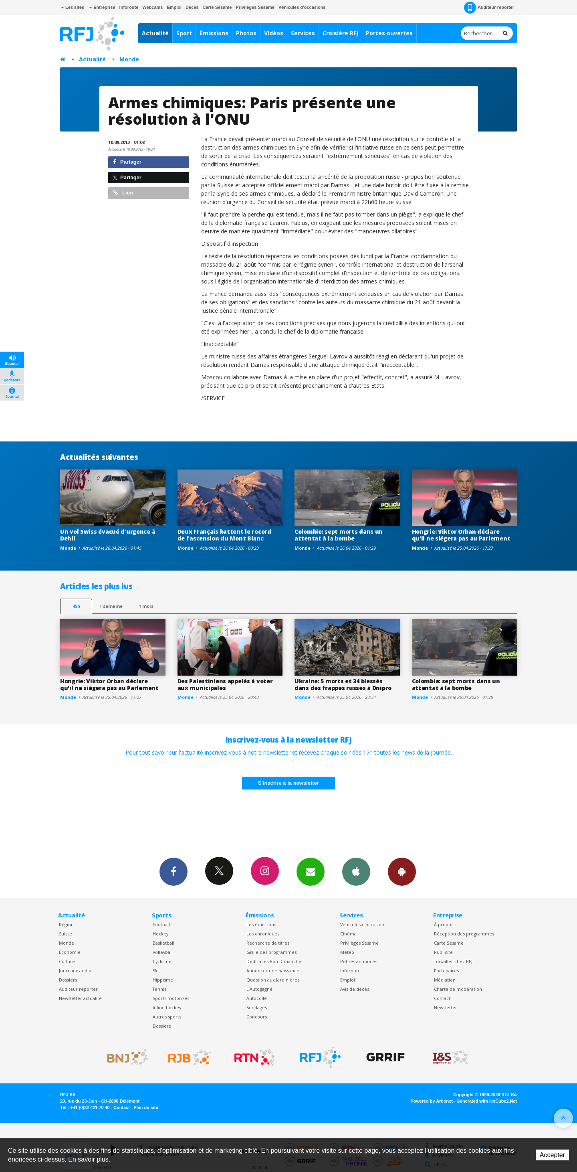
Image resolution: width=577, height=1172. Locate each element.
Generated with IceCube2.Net (487, 1101)
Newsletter (445, 1007)
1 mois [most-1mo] (146, 606)
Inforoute (129, 7)
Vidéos (273, 33)
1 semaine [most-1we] (111, 606)
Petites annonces (358, 961)
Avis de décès (354, 989)
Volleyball (163, 952)
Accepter (552, 1155)
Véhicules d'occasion (362, 924)
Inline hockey (167, 1007)
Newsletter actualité (80, 998)
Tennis (159, 989)
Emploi (174, 7)
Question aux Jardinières (272, 979)
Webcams (152, 7)
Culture (67, 961)
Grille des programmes (271, 952)
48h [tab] (76, 606)
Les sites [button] (72, 7)
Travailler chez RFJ (453, 961)
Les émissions (261, 924)
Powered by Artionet (432, 1101)
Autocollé (256, 998)
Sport (184, 33)
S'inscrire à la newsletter (288, 783)
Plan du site (145, 1107)
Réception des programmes (464, 933)
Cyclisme (162, 961)
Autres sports (167, 1016)
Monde (129, 59)
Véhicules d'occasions (302, 7)
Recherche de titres (267, 942)
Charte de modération (458, 989)
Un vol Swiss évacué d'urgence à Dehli (107, 535)
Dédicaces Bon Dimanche (273, 961)
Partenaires (446, 970)
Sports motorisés (171, 998)
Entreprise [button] (102, 7)
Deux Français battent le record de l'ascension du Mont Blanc (224, 535)
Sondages (256, 1007)
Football (161, 924)
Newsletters (311, 871)
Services (303, 33)
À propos (443, 924)
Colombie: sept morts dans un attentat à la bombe (339, 535)
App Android (402, 871)
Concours (256, 1016)
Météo (347, 952)
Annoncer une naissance (272, 970)
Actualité (155, 33)
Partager (127, 162)
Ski (156, 970)
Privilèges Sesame (359, 942)
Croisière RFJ (340, 33)
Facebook (173, 871)
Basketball (163, 942)
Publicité (443, 952)
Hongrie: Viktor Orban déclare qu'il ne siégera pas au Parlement (461, 535)
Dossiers (68, 979)
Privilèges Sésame (255, 7)
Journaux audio (75, 970)
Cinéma (348, 933)
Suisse (65, 933)
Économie (70, 952)
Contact (442, 998)
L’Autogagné (259, 989)
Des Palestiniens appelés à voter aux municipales (225, 684)
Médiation (445, 979)
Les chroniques (262, 933)
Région (66, 924)
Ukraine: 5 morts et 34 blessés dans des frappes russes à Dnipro (343, 684)
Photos (246, 33)
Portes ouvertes (389, 33)
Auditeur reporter (78, 989)
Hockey (160, 933)
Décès (192, 7)
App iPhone (356, 871)
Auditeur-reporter (489, 8)
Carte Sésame (217, 7)
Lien (123, 193)
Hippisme (163, 979)
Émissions (214, 33)
